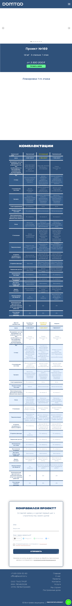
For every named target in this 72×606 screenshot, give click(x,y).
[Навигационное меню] (69, 4)
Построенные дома (52, 590)
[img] (41, 597)
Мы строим (56, 588)
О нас (58, 576)
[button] (36, 66)
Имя (14, 525)
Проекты (57, 579)
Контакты (56, 582)
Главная (57, 574)
